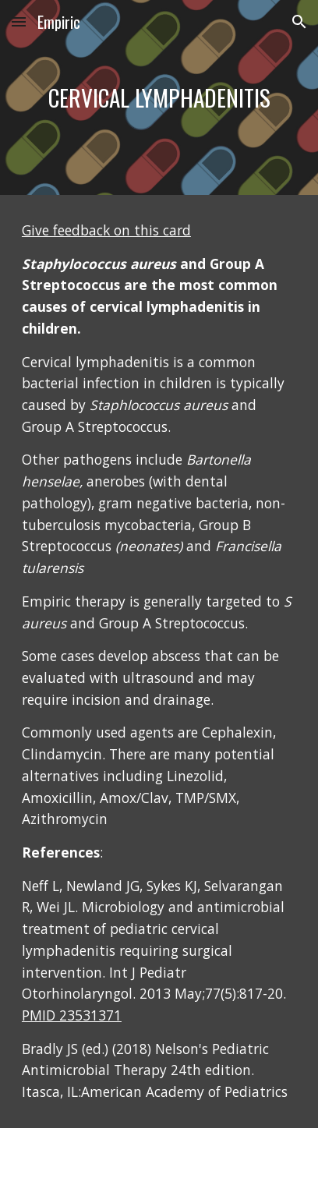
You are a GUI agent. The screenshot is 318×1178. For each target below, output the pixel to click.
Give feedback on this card (106, 230)
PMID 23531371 (72, 1015)
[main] (159, 98)
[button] (18, 21)
